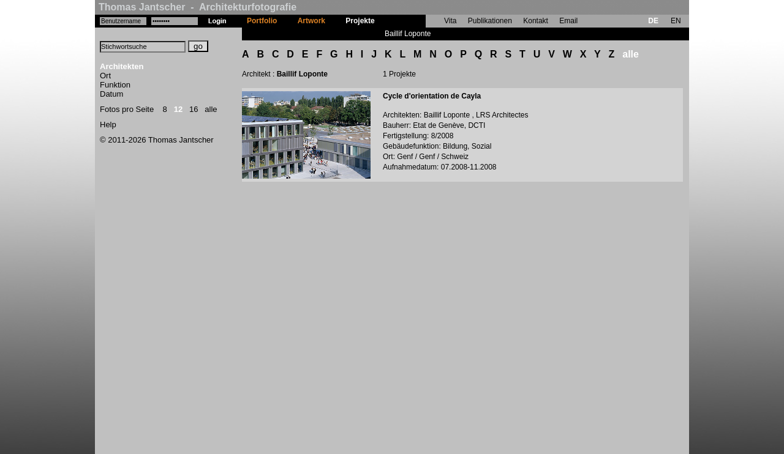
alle (211, 109)
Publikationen (490, 21)
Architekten (122, 66)
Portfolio (262, 21)
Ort (105, 75)
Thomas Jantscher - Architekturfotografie (197, 7)
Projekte (359, 21)
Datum (111, 94)
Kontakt (535, 21)
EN (676, 21)
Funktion (115, 84)
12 (178, 109)
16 (193, 109)
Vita (450, 21)
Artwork (311, 21)
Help (108, 124)
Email (568, 21)
